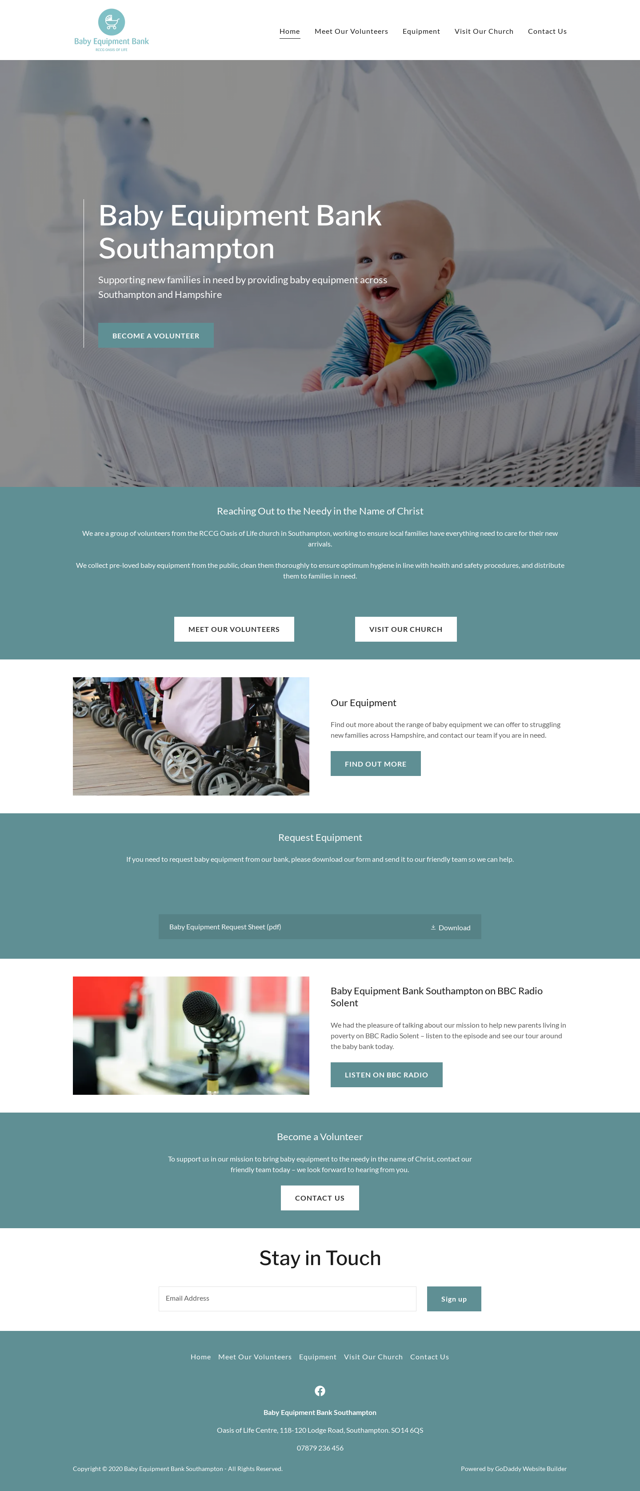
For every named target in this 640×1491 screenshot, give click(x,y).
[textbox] (287, 1298)
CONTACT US (319, 1198)
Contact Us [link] (547, 31)
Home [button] (201, 1356)
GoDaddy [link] (508, 1468)
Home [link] (290, 31)
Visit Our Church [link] (484, 31)
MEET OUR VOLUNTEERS (234, 629)
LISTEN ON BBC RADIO (386, 1074)
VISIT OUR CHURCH (406, 629)
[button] (450, 926)
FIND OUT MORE (376, 764)
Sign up (454, 1298)
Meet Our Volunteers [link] (351, 31)
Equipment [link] (421, 31)
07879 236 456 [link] (320, 1447)
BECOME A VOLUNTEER (156, 335)
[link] (111, 29)
